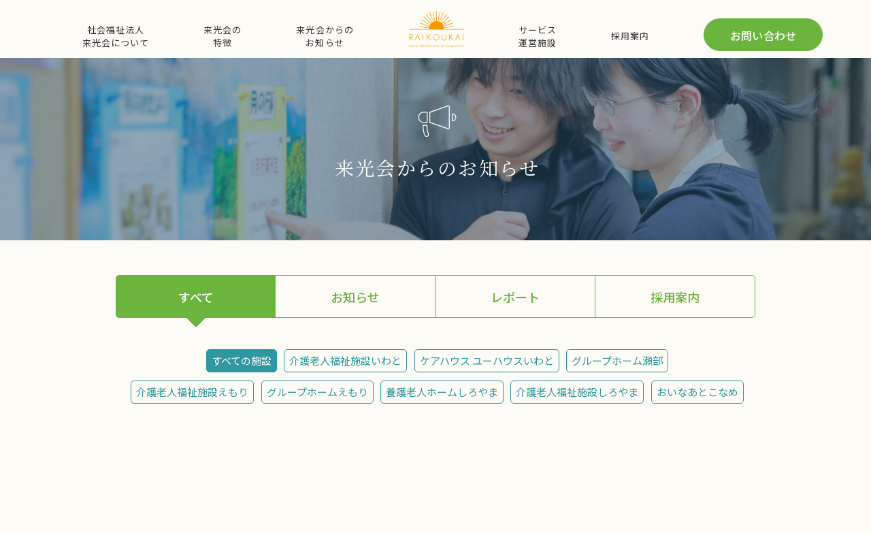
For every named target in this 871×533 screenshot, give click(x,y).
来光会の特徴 (222, 35)
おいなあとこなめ (697, 392)
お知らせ (355, 297)
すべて (196, 297)
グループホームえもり (317, 392)
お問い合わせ (763, 35)
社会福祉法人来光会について (115, 35)
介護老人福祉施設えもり (192, 392)
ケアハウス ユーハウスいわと (487, 360)
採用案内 (630, 35)
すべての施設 (242, 360)
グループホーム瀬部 (617, 360)
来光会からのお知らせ (324, 35)
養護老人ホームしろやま (442, 392)
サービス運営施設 (538, 35)
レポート (515, 297)
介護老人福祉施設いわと (345, 360)
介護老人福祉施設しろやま (577, 392)
